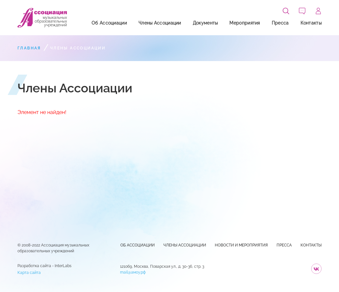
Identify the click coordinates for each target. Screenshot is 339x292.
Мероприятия (244, 23)
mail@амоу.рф (133, 272)
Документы (205, 23)
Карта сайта (29, 272)
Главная (29, 48)
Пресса (280, 23)
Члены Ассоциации (159, 23)
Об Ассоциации (109, 23)
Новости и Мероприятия (241, 245)
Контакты (311, 23)
